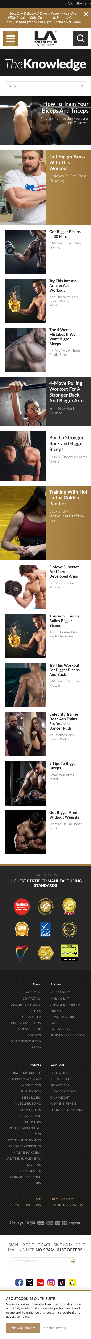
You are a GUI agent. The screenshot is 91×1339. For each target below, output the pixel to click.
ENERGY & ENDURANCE (66, 1109)
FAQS (54, 1023)
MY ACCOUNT (60, 992)
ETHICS (36, 1010)
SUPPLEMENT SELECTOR (67, 1035)
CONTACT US (32, 998)
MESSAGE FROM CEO (26, 1041)
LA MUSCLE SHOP (28, 1029)
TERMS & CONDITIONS (25, 1205)
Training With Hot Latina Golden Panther (68, 498)
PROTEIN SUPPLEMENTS (24, 1140)
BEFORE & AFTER (29, 1016)
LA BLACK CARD (61, 1029)
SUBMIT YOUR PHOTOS (24, 1023)
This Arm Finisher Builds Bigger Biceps (64, 620)
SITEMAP (35, 1199)
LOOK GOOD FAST (63, 1091)
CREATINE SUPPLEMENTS (23, 1158)
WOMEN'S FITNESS (63, 1103)
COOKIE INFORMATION (66, 1205)
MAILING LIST (59, 998)
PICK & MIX (33, 1164)
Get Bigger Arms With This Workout (67, 162)
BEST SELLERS (31, 1097)
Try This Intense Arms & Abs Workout (63, 285)
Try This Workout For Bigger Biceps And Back (64, 670)
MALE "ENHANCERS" (27, 1152)
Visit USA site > (79, 4)
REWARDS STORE (62, 1016)
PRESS (36, 1047)
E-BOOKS (34, 1183)
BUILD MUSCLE (60, 1079)
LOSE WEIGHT (60, 1073)
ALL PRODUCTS (30, 1170)
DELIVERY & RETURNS (25, 1004)
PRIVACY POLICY (61, 1199)
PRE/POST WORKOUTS (25, 1146)
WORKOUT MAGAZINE (25, 1177)
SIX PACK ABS (59, 1085)
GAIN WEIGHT (60, 1097)
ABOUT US (33, 992)
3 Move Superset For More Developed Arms (64, 571)
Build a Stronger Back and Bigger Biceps (66, 443)
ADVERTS (34, 1035)
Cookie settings (55, 1328)
